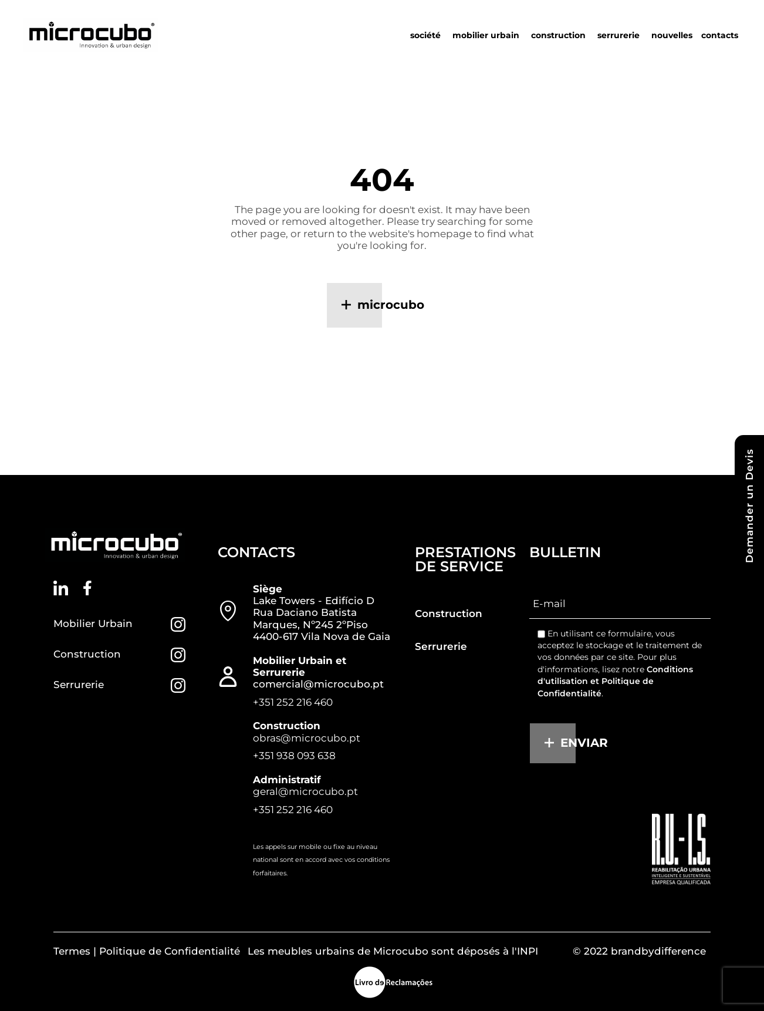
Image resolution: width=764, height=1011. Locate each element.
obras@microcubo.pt (306, 738)
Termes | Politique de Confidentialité (146, 951)
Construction (87, 654)
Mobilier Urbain (93, 623)
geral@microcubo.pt (305, 791)
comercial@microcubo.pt (318, 684)
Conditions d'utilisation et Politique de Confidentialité (615, 681)
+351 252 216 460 (293, 702)
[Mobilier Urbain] (178, 624)
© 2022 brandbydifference (639, 951)
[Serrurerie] (178, 685)
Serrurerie (78, 684)
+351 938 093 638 (294, 755)
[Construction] (178, 655)
